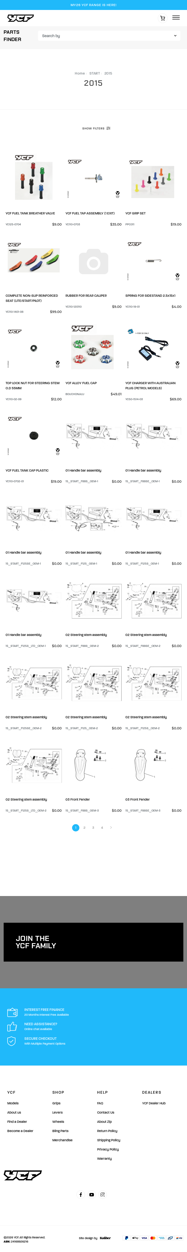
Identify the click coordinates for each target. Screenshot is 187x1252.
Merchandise (62, 1138)
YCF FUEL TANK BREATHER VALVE (30, 213)
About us (14, 1111)
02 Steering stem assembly (86, 634)
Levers (57, 1111)
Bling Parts (60, 1129)
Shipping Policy (108, 1138)
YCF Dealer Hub (154, 1102)
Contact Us (105, 1111)
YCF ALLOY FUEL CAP (81, 382)
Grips (56, 1102)
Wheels (58, 1120)
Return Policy (107, 1129)
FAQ (100, 1102)
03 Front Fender (77, 798)
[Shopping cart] (163, 18)
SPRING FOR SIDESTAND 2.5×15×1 (150, 295)
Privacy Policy (108, 1148)
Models (13, 1102)
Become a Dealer (20, 1129)
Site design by (93, 1236)
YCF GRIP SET (135, 213)
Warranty (104, 1157)
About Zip (104, 1120)
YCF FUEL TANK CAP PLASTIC (27, 469)
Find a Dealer (17, 1120)
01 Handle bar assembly (83, 469)
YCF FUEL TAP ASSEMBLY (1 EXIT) (90, 213)
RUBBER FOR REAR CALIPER (86, 295)
